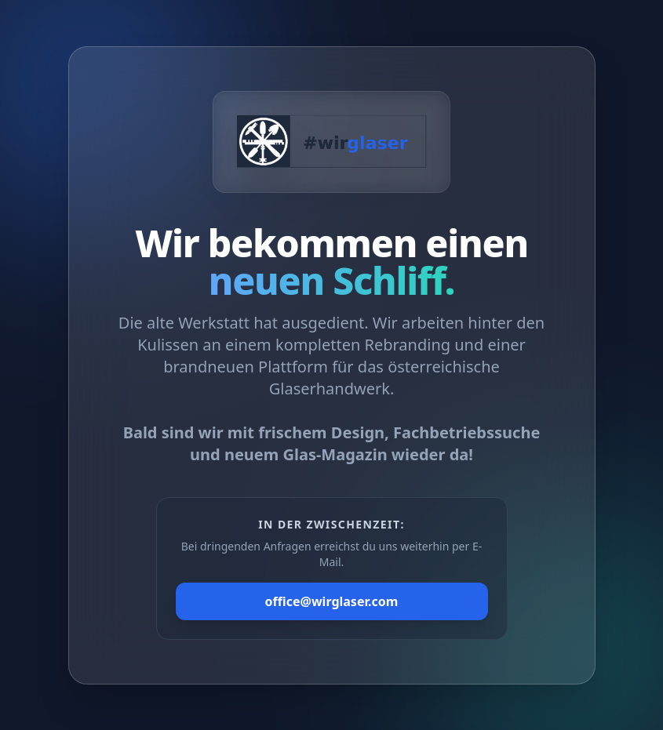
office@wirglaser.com (332, 601)
